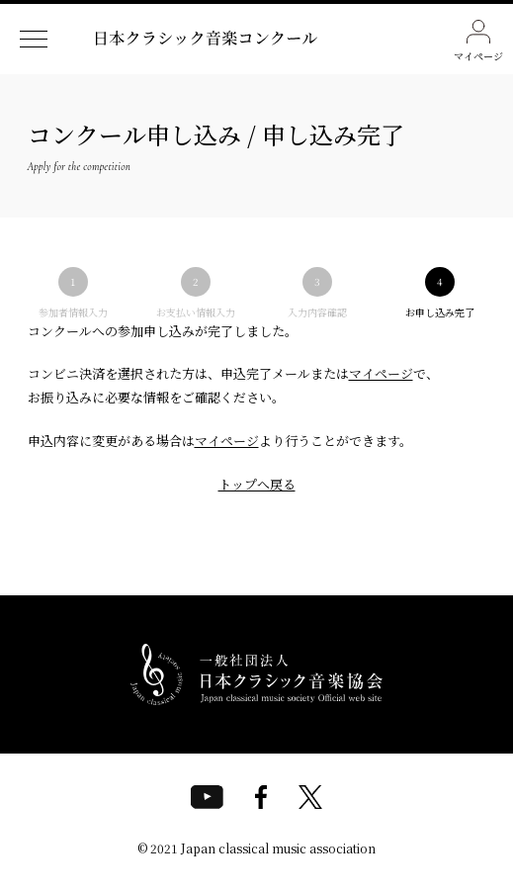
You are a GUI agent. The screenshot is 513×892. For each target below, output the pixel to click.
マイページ (478, 41)
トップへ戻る (257, 484)
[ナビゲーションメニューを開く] (33, 39)
